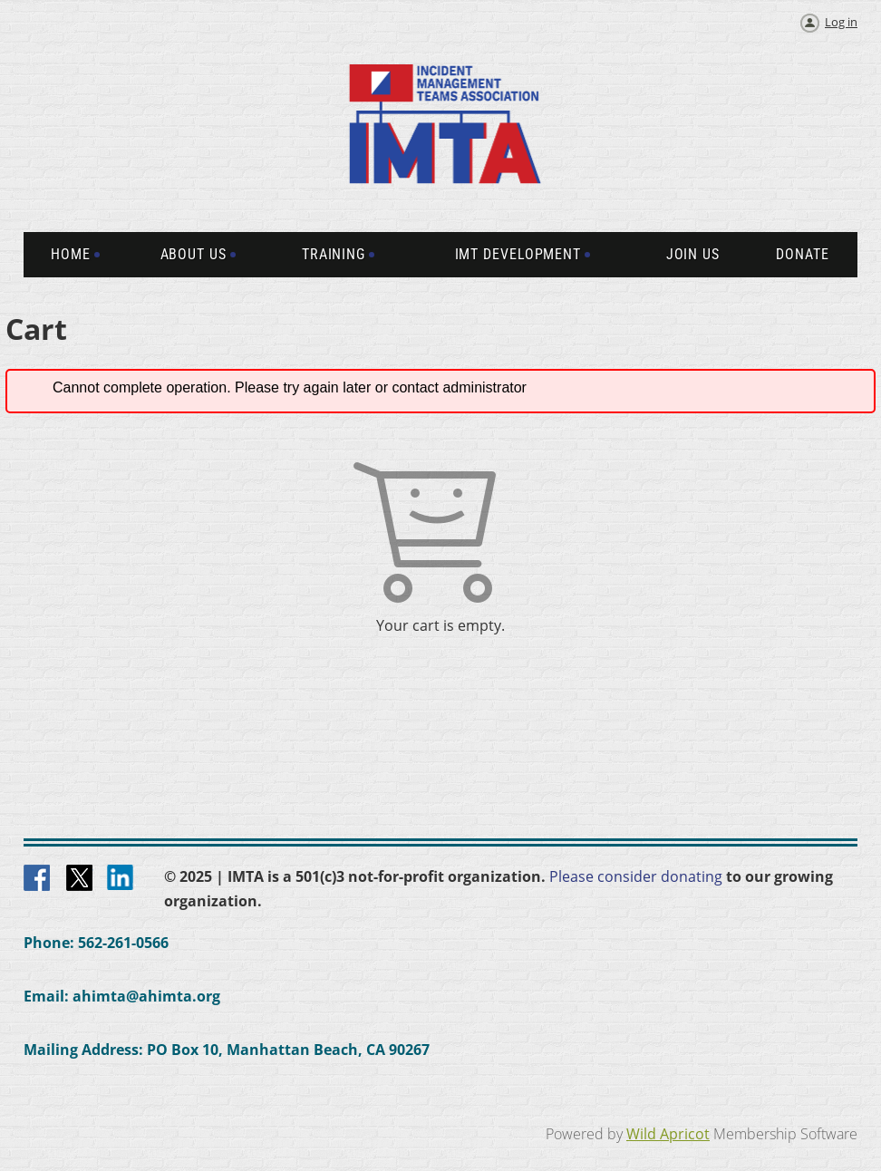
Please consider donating (635, 876)
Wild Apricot (668, 1134)
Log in (841, 22)
